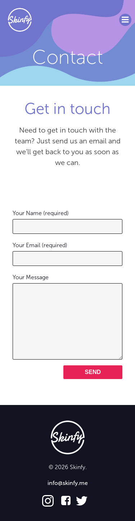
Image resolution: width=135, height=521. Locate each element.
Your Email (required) (67, 254)
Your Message (67, 317)
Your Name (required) (67, 222)
